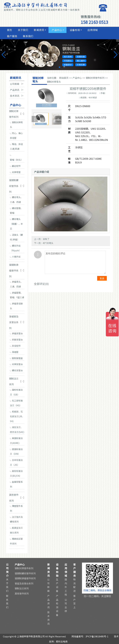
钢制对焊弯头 (16, 125)
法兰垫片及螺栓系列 (16, 519)
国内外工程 (66, 587)
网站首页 (63, 77)
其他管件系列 (22, 593)
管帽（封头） (16, 157)
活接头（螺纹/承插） (16, 237)
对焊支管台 (16, 364)
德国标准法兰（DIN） (16, 451)
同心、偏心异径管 (16, 135)
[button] (57, 67)
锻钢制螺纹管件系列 (25, 573)
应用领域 (92, 30)
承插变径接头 (16, 306)
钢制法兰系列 (22, 588)
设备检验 (74, 30)
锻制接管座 (16, 358)
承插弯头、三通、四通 (16, 284)
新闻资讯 (38, 30)
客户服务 (11, 36)
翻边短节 (15, 165)
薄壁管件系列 (16, 508)
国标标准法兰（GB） (16, 392)
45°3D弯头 (48, 243)
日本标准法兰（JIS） (16, 462)
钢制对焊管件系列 (95, 77)
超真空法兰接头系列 (16, 530)
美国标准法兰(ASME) (16, 441)
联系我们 (27, 36)
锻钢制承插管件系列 (25, 578)
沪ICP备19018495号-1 (97, 636)
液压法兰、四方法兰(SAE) (17, 430)
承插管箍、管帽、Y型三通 (17, 295)
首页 (9, 30)
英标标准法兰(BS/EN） (16, 473)
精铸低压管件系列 (16, 541)
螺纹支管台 (16, 370)
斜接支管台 (16, 339)
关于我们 (22, 30)
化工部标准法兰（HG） (16, 403)
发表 (101, 278)
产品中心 (56, 30)
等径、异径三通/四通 (16, 146)
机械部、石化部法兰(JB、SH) (17, 416)
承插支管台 (16, 333)
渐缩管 (14, 351)
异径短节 (15, 345)
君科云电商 (62, 641)
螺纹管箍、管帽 (16, 211)
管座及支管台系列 (24, 583)
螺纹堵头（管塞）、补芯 (16, 223)
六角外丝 (15, 256)
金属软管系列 (16, 484)
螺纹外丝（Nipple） (15, 248)
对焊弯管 (15, 172)
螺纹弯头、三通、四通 (16, 200)
